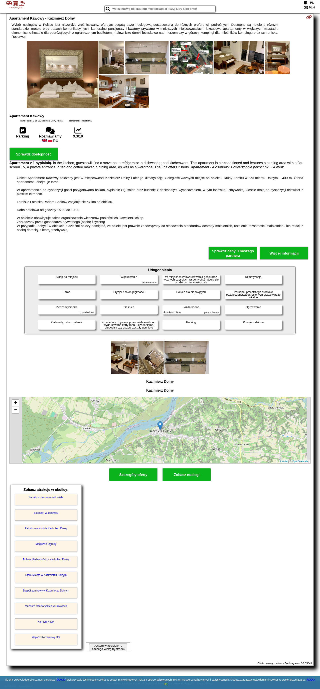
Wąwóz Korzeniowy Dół (46, 637)
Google (61, 679)
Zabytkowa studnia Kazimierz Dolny (46, 528)
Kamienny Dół (46, 621)
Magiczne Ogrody (46, 544)
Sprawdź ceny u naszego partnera (233, 253)
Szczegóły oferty (133, 475)
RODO (311, 679)
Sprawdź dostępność (34, 154)
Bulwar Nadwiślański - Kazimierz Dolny (46, 559)
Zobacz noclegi (187, 475)
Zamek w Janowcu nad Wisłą (46, 497)
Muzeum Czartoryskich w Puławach (46, 606)
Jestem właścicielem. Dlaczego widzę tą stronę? (108, 647)
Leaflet (284, 461)
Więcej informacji (283, 253)
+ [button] (15, 403)
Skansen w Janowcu (46, 512)
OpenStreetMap (301, 461)
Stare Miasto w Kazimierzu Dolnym (46, 575)
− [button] (15, 409)
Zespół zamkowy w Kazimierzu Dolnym (46, 590)
